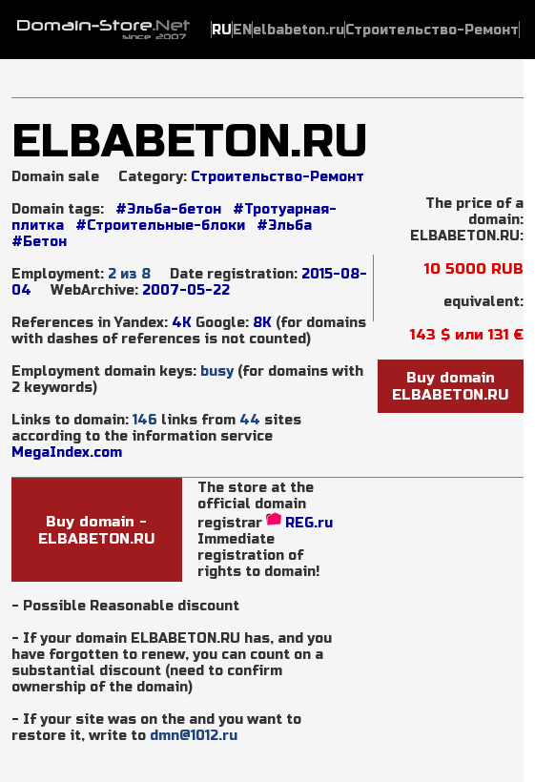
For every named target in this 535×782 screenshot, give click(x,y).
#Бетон (39, 242)
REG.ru (309, 523)
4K (182, 323)
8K (262, 323)
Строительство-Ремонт (277, 177)
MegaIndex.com (66, 452)
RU (222, 30)
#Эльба (282, 225)
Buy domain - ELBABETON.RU (96, 530)
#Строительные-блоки (158, 225)
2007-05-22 (186, 290)
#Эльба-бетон (168, 209)
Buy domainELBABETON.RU (450, 386)
